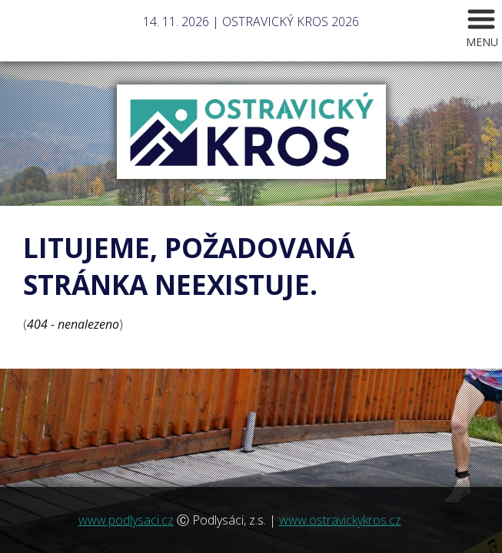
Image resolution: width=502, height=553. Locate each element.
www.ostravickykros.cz (340, 520)
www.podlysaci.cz (126, 520)
